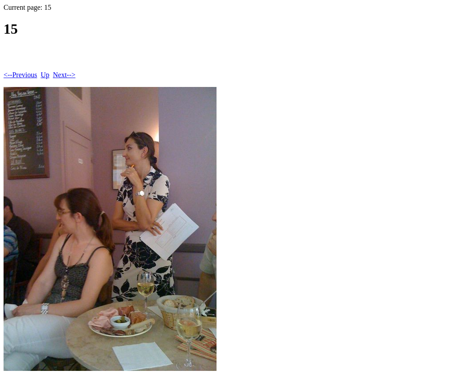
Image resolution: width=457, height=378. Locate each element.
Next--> (64, 75)
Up (45, 75)
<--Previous (20, 75)
